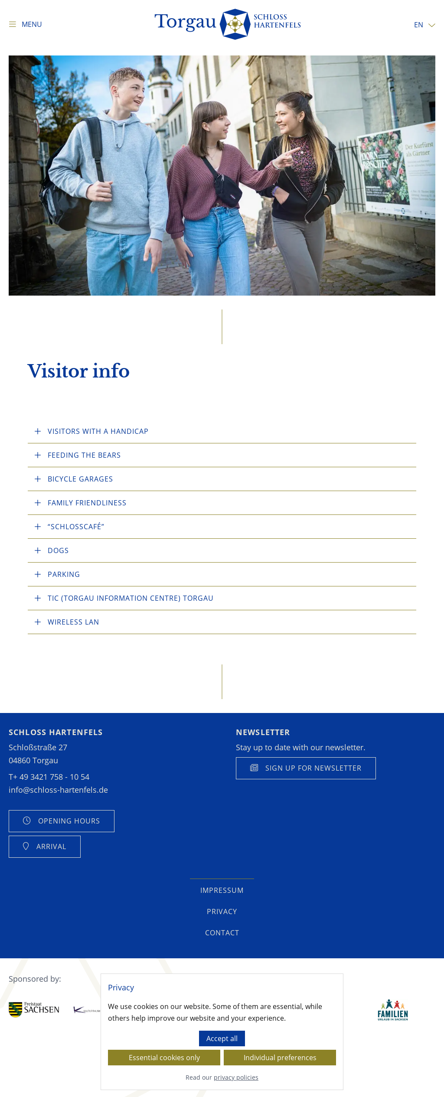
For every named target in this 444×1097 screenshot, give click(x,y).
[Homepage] (228, 24)
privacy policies (236, 1078)
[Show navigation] (25, 24)
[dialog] (222, 1031)
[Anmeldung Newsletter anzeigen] (306, 768)
